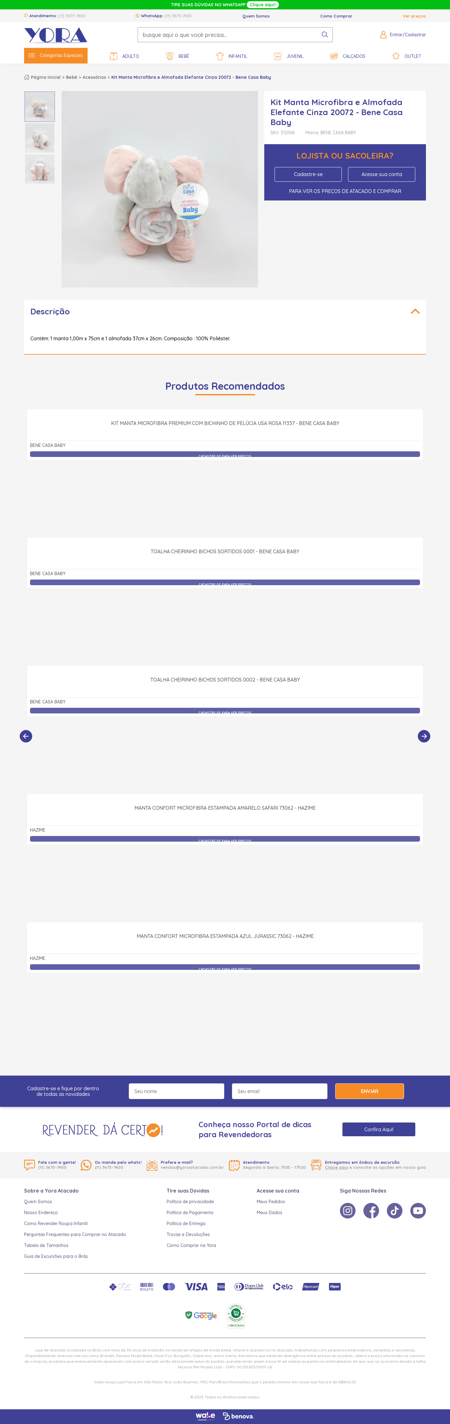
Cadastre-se (308, 174)
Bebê (177, 56)
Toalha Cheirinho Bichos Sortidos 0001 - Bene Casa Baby (225, 620)
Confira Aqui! (378, 1129)
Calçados (347, 56)
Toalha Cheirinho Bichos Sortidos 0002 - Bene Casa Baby (225, 748)
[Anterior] (26, 736)
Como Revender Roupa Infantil (56, 1223)
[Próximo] (424, 736)
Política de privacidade (190, 1201)
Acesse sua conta (382, 174)
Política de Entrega (186, 1223)
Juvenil (288, 56)
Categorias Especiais (56, 55)
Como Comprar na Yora (191, 1245)
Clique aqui (336, 1167)
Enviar (369, 1091)
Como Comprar (336, 15)
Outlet (406, 56)
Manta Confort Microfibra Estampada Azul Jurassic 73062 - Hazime (225, 1005)
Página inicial (46, 77)
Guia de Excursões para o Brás (56, 1256)
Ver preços (414, 15)
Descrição (50, 311)
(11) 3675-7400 (71, 15)
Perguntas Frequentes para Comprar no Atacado (75, 1234)
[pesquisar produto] (325, 35)
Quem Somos (256, 15)
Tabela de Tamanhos (46, 1245)
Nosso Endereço (41, 1212)
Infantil (231, 56)
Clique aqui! (263, 5)
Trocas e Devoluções (188, 1234)
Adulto (124, 56)
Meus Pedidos (271, 1201)
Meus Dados (269, 1212)
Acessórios (94, 77)
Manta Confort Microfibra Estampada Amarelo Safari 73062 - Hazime (225, 877)
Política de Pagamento (190, 1212)
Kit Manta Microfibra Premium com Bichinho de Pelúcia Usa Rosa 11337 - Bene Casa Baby (225, 492)
